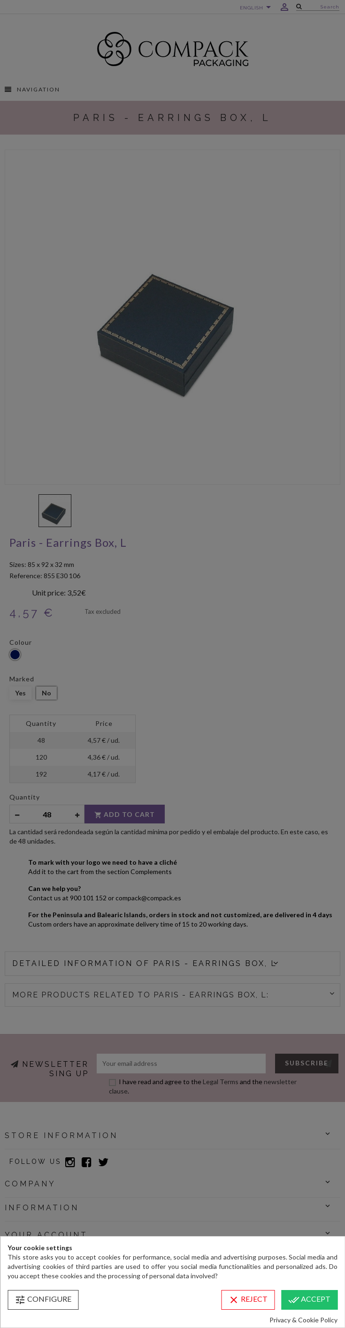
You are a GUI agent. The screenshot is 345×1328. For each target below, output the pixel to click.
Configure (43, 1299)
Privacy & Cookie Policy (303, 1320)
